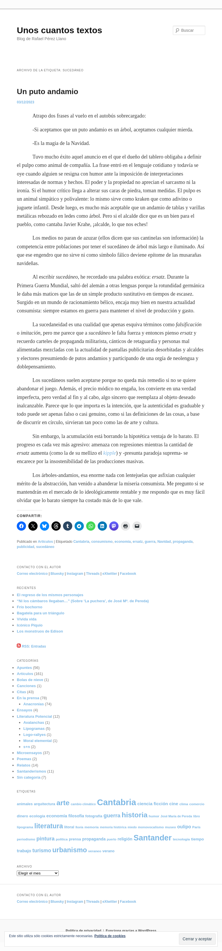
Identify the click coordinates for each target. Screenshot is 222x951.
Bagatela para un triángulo (40, 613)
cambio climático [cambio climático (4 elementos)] (83, 804)
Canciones (26, 686)
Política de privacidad (83, 931)
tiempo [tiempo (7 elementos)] (197, 839)
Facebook (128, 574)
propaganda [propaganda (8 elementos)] (94, 839)
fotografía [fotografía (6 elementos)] (93, 816)
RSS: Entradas (31, 646)
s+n (26, 747)
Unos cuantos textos (59, 30)
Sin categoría (28, 777)
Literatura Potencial (34, 716)
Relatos (23, 765)
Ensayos (24, 710)
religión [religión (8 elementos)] (125, 839)
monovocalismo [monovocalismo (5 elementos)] (151, 827)
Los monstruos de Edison (40, 631)
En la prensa (28, 698)
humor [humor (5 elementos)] (154, 816)
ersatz (138, 542)
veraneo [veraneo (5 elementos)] (94, 851)
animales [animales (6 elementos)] (25, 804)
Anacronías (33, 704)
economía (122, 542)
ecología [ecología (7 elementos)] (37, 816)
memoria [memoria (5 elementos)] (91, 827)
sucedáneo (45, 547)
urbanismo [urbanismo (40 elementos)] (69, 850)
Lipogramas (34, 728)
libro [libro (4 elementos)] (196, 816)
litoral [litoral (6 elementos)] (69, 827)
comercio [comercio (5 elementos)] (196, 804)
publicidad (25, 547)
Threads (93, 574)
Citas (21, 692)
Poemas (24, 759)
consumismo (102, 542)
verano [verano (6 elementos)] (108, 851)
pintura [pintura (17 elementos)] (45, 839)
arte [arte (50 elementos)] (63, 803)
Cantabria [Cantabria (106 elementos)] (116, 802)
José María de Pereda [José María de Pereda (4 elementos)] (176, 816)
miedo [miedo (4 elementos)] (132, 827)
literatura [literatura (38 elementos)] (48, 826)
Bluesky (57, 574)
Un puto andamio (47, 91)
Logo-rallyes (34, 734)
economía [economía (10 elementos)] (56, 815)
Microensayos (29, 753)
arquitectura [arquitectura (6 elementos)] (44, 804)
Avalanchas (33, 722)
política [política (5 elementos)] (62, 839)
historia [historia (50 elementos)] (135, 815)
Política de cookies (109, 936)
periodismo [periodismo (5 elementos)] (26, 839)
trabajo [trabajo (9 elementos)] (24, 851)
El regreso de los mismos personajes (50, 595)
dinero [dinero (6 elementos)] (22, 816)
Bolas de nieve (30, 680)
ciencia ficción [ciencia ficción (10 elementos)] (152, 803)
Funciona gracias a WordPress (131, 931)
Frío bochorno (29, 607)
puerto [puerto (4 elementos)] (111, 839)
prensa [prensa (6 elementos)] (75, 839)
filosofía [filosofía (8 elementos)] (76, 816)
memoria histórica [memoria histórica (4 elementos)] (113, 827)
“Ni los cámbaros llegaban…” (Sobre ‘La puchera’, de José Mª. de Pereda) (83, 601)
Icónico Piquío (29, 625)
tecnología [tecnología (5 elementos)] (181, 839)
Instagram (75, 574)
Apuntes (24, 667)
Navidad (164, 542)
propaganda (183, 542)
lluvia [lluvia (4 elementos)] (79, 827)
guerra (150, 542)
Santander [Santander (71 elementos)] (153, 837)
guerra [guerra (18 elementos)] (112, 815)
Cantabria (81, 542)
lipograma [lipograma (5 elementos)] (25, 827)
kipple (109, 453)
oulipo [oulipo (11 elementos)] (184, 826)
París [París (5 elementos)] (196, 827)
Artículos (45, 542)
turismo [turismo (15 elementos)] (41, 850)
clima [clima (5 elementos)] (183, 804)
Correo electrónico (32, 574)
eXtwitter (109, 574)
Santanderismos (31, 771)
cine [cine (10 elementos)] (173, 803)
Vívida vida (26, 619)
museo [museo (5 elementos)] (170, 827)
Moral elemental (37, 741)
